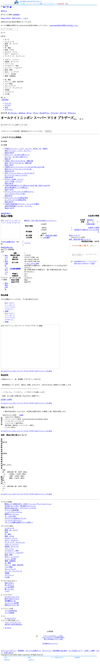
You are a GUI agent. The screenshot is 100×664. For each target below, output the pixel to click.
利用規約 (77, 657)
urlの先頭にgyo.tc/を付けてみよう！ (31, 1)
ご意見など (31, 660)
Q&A (29, 657)
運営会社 (7, 660)
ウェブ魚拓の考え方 (57, 657)
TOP (5, 657)
